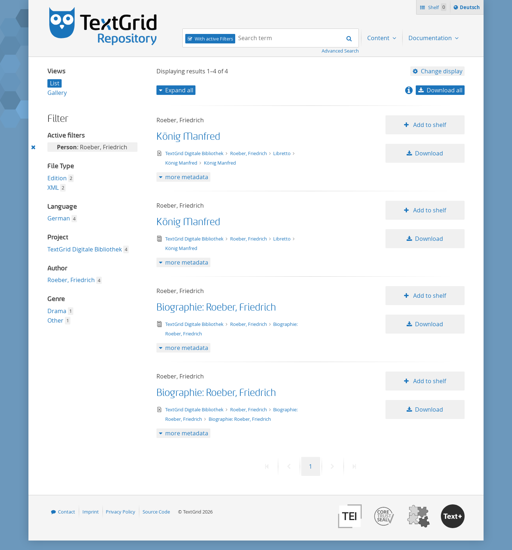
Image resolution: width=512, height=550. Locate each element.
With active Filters (214, 38)
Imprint (90, 511)
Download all (444, 90)
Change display (441, 71)
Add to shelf (429, 125)
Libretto (282, 153)
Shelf (436, 7)
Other (55, 320)
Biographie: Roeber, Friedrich (216, 307)
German (58, 218)
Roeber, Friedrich (71, 280)
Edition (57, 178)
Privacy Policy (120, 511)
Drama (56, 311)
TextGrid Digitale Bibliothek (84, 249)
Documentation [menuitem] (430, 38)
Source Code (156, 511)
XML (53, 188)
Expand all (179, 90)
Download (429, 153)
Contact (66, 511)
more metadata (186, 177)
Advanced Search (340, 50)
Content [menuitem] (379, 38)
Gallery (57, 93)
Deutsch (470, 8)
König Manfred (188, 136)
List (54, 83)
